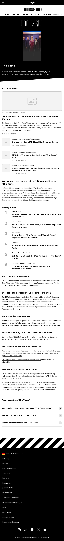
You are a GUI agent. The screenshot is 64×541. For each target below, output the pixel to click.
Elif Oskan (46, 339)
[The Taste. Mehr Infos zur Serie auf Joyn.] (32, 46)
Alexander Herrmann (10, 339)
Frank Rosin (18, 387)
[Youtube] (45, 529)
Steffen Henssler (33, 339)
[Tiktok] (25, 529)
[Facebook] (32, 529)
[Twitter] (38, 529)
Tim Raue (22, 339)
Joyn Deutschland (12, 454)
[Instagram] (19, 529)
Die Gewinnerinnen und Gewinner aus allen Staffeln (21, 360)
